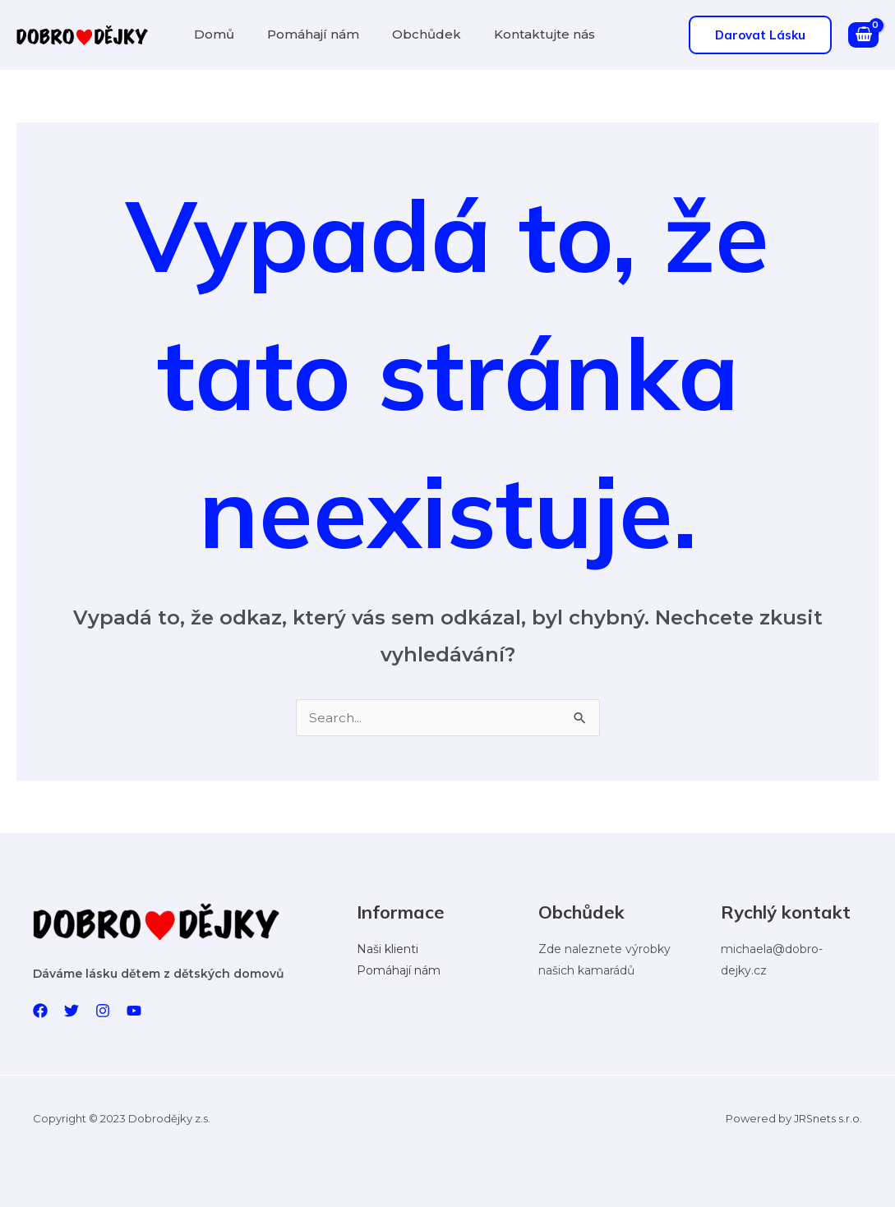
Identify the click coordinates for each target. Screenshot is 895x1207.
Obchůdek (410, 34)
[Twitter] (71, 1010)
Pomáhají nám (303, 34)
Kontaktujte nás (521, 34)
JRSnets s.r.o (826, 1118)
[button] (760, 35)
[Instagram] (102, 1010)
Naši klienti (387, 949)
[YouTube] (134, 1010)
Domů (211, 34)
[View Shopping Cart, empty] (863, 35)
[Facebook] (40, 1010)
